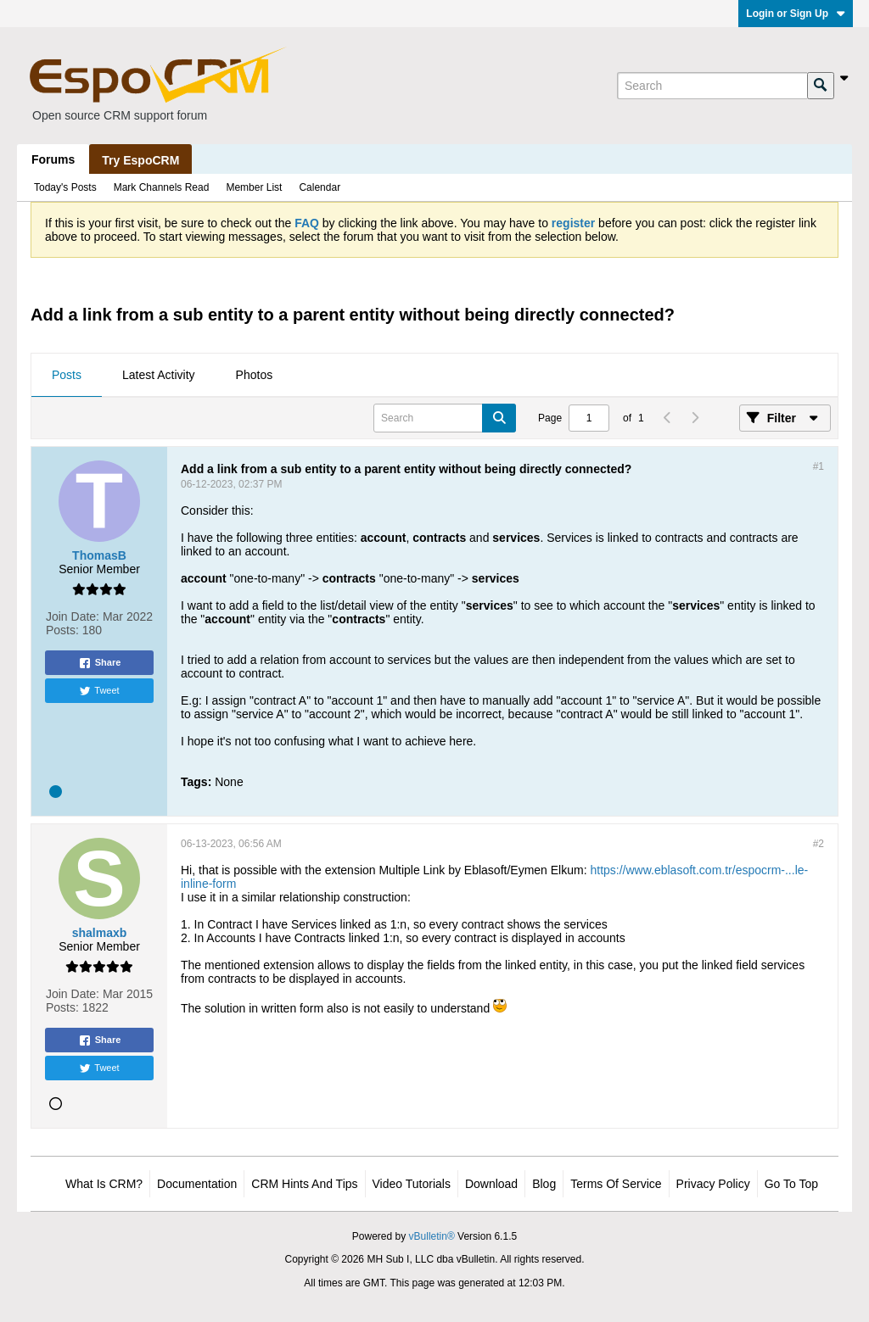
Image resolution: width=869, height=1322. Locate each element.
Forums (53, 159)
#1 (818, 466)
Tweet (99, 691)
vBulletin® (432, 1236)
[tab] (66, 376)
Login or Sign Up (795, 14)
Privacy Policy (713, 1184)
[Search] (712, 85)
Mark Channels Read (162, 187)
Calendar (319, 187)
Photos (254, 375)
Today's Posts (65, 187)
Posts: (62, 630)
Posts (66, 375)
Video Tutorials (412, 1184)
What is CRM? (104, 1184)
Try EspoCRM (140, 160)
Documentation (197, 1184)
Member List (254, 187)
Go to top (791, 1184)
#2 (818, 844)
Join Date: (72, 616)
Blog (544, 1184)
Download (491, 1184)
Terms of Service (615, 1184)
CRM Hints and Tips (304, 1184)
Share (99, 663)
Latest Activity (158, 375)
